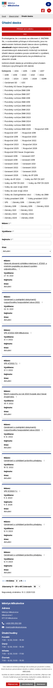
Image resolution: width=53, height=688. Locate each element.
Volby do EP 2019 (30, 175)
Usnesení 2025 (29, 171)
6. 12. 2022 (8, 437)
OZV (23, 82)
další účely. (27, 671)
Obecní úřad (14, 16)
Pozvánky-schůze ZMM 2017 (17, 94)
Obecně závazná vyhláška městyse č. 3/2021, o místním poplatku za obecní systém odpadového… (25, 266)
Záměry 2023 (11, 214)
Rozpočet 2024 (30, 144)
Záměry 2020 (43, 206)
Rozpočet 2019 (11, 136)
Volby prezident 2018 (14, 198)
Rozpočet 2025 (12, 148)
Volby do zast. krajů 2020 (16, 187)
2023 (7, 78)
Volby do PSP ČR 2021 (14, 183)
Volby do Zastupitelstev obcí (18, 194)
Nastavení (41, 684)
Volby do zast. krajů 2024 (16, 190)
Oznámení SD (11, 82)
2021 (33, 75)
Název (6, 223)
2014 (16, 71)
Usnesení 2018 (11, 160)
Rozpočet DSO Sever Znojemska (19, 152)
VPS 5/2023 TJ (12, 491)
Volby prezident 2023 (38, 198)
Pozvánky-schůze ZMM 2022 (18, 113)
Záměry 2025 (11, 217)
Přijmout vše (13, 684)
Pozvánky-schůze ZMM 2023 (18, 117)
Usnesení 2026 (11, 175)
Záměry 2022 (27, 210)
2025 (25, 78)
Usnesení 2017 (28, 156)
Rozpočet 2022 (29, 140)
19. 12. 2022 (8, 467)
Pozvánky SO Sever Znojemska (19, 86)
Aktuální (7, 286)
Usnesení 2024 (11, 171)
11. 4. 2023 (8, 498)
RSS (37, 34)
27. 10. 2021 (8, 275)
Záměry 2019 (26, 206)
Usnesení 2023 (29, 167)
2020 (24, 75)
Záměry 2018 (10, 206)
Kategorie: (6, 71)
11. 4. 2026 (8, 504)
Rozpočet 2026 (30, 148)
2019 (15, 75)
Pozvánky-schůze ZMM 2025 (18, 125)
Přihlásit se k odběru (33, 29)
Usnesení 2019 (28, 160)
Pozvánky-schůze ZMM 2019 (17, 102)
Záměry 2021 (10, 210)
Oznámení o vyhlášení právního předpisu (24, 460)
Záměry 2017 (34, 202)
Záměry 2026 (27, 217)
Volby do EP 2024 (12, 179)
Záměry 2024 (27, 214)
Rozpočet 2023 (12, 144)
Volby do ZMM (42, 194)
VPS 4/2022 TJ (12, 363)
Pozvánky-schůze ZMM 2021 (17, 109)
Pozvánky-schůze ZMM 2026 (18, 129)
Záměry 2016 (18, 202)
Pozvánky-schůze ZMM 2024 (18, 121)
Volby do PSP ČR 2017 (35, 179)
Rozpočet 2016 (41, 129)
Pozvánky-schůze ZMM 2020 (18, 105)
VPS (6, 202)
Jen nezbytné (27, 684)
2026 (34, 78)
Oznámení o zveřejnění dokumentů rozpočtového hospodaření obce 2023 (23, 428)
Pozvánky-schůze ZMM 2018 (17, 98)
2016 (34, 71)
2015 (25, 71)
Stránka (10, 581)
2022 (41, 75)
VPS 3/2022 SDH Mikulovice (18, 333)
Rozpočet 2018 (29, 133)
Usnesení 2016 (11, 156)
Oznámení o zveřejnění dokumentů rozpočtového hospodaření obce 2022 (23, 301)
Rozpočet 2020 (29, 136)
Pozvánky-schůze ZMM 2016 (17, 90)
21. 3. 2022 (8, 339)
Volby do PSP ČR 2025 (39, 183)
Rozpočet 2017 (11, 133)
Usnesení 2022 (11, 167)
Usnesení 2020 (11, 163)
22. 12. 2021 (8, 309)
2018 (7, 75)
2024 (16, 78)
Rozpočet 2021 (11, 140)
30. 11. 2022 (8, 403)
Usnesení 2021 (29, 163)
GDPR (44, 78)
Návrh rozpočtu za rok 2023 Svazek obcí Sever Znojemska (25, 395)
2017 (42, 71)
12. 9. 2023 (8, 531)
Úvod (4, 16)
